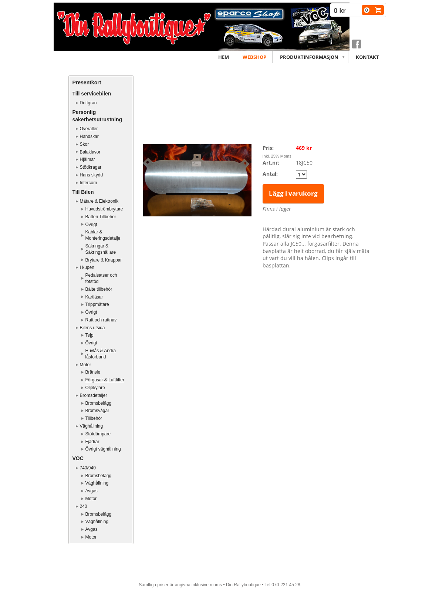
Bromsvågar (97, 410)
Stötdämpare (98, 433)
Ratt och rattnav (101, 320)
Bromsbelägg (98, 403)
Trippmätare (97, 304)
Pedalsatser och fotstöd (101, 278)
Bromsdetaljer (93, 395)
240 (83, 506)
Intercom (88, 182)
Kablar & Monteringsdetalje (103, 235)
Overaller (89, 128)
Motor (85, 364)
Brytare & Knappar (103, 260)
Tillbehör (93, 418)
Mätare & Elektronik (99, 201)
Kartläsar (94, 297)
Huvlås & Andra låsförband (100, 354)
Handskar (89, 136)
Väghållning (91, 426)
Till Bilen (83, 192)
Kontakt (367, 57)
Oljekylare (95, 387)
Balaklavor (90, 152)
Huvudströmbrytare (104, 209)
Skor (84, 144)
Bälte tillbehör (98, 289)
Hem (223, 57)
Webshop (254, 57)
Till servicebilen (91, 94)
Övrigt (91, 224)
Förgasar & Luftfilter (104, 379)
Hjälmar (87, 159)
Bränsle (93, 372)
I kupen (87, 267)
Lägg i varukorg (293, 193)
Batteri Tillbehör (100, 216)
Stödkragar (91, 167)
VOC (78, 458)
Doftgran (88, 102)
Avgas (91, 490)
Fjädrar (92, 441)
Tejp (89, 335)
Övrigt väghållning (103, 449)
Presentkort (86, 82)
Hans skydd (91, 175)
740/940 (88, 468)
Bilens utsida (92, 327)
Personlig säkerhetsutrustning (97, 115)
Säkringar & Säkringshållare (100, 249)
